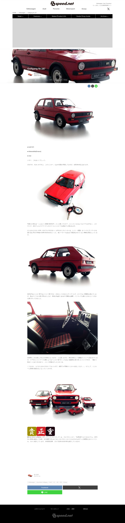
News (20, 16)
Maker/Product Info (59, 16)
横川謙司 (36, 73)
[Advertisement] (62, 33)
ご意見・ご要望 (70, 509)
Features (38, 16)
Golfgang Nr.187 (36, 68)
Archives (104, 16)
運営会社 (85, 509)
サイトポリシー (55, 509)
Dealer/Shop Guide (83, 16)
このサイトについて (39, 509)
